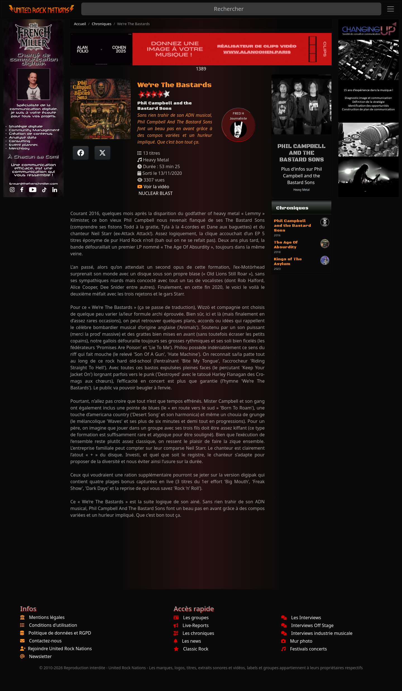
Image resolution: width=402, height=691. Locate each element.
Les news (187, 641)
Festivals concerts (304, 649)
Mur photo (296, 641)
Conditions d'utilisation (53, 625)
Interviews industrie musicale (317, 633)
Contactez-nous (45, 641)
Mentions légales (47, 617)
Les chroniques (194, 633)
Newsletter (40, 656)
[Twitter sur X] (102, 153)
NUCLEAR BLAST (155, 193)
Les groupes (191, 617)
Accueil (80, 23)
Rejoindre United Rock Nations (60, 648)
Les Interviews (301, 617)
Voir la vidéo (153, 187)
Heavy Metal (301, 190)
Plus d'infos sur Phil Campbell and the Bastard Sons (301, 175)
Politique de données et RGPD (59, 633)
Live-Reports (191, 625)
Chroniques (101, 23)
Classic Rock (191, 649)
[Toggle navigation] (390, 9)
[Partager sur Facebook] (81, 153)
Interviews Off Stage (307, 625)
